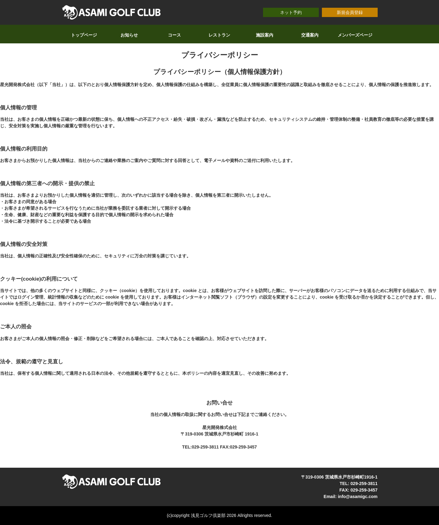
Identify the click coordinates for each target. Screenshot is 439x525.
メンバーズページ (355, 35)
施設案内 (264, 35)
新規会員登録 (350, 12)
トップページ (84, 35)
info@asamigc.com (357, 496)
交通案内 (309, 35)
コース (174, 35)
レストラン (219, 35)
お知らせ (129, 35)
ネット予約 (291, 12)
